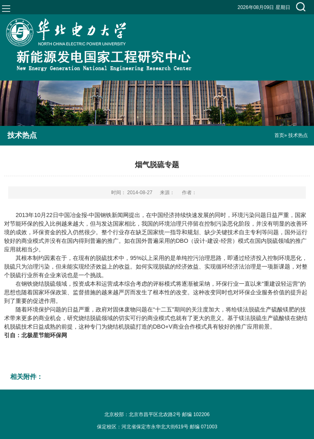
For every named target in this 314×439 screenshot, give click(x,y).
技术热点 (22, 135)
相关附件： (26, 376)
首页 (279, 135)
